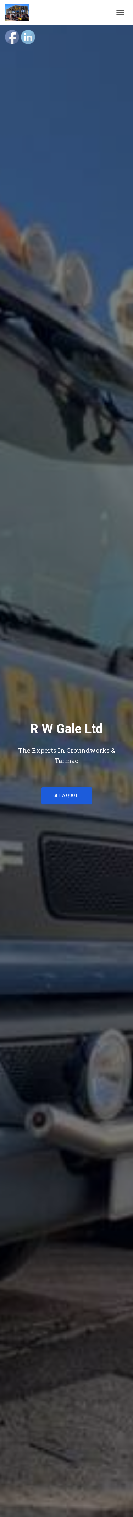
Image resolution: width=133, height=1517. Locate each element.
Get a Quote (66, 795)
